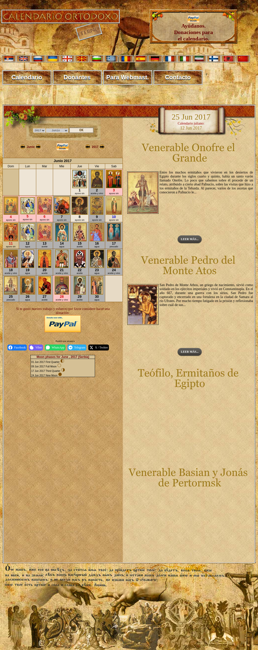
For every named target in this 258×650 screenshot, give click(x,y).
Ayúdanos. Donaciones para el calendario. (193, 30)
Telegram (76, 347)
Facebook (17, 347)
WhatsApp (55, 347)
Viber (36, 347)
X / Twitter (98, 347)
